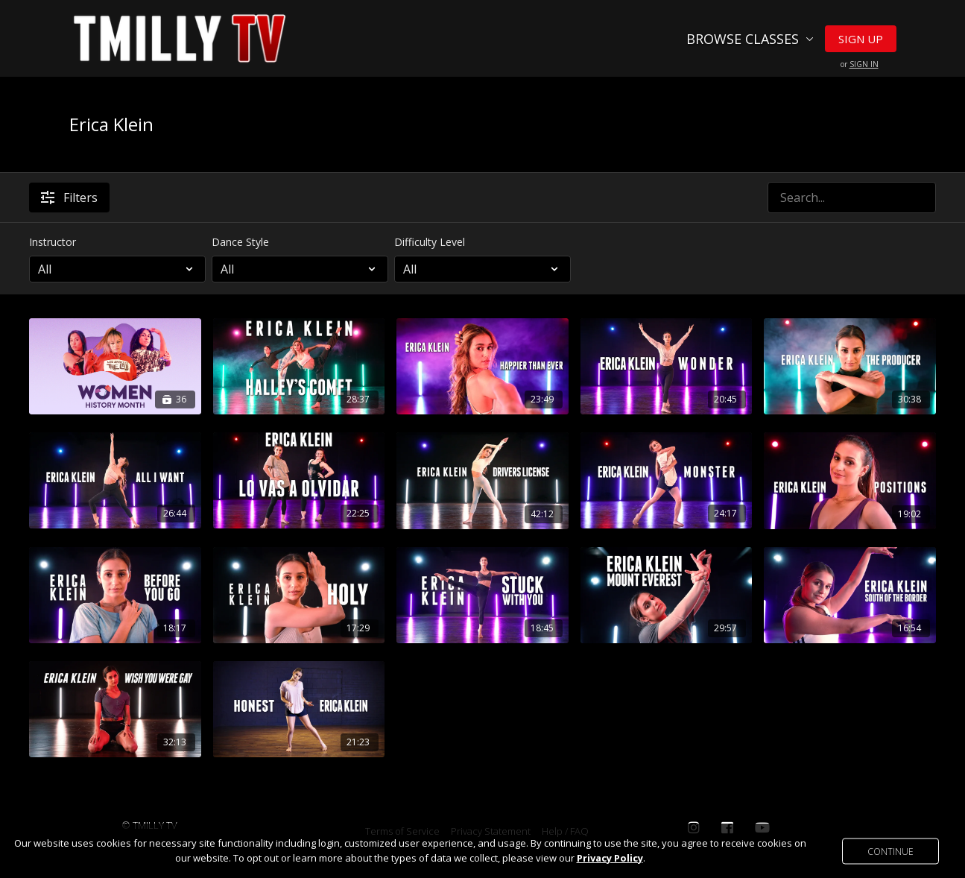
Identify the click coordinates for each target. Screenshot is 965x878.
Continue (890, 850)
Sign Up (860, 38)
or (860, 64)
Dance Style (240, 242)
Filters (69, 197)
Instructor (52, 242)
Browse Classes (750, 39)
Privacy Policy (610, 858)
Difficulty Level (429, 242)
